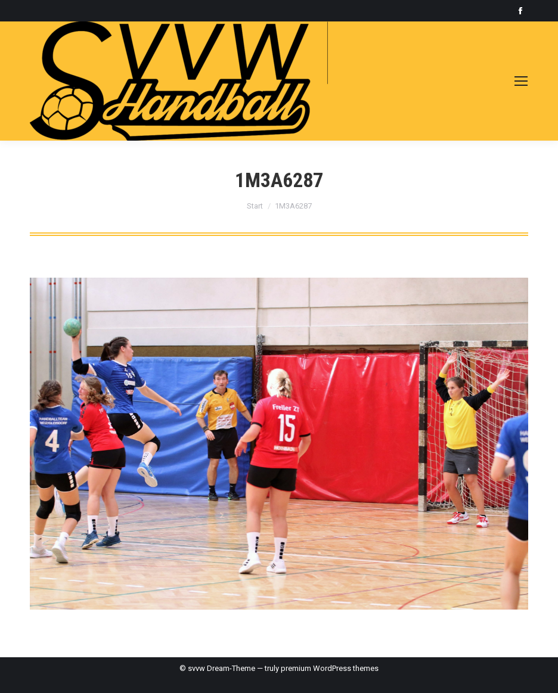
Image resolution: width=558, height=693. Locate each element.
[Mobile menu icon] (521, 81)
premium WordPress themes (330, 668)
